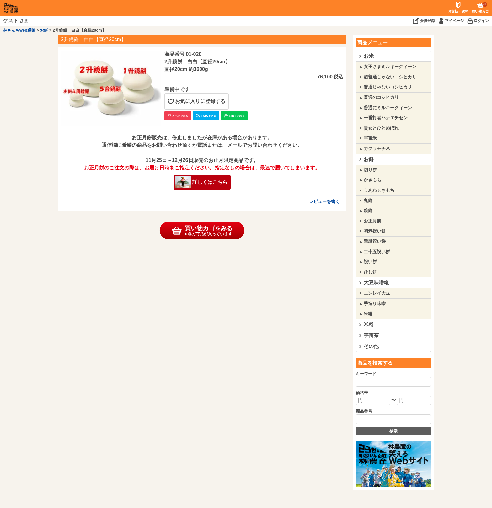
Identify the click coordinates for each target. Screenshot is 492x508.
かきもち (372, 179)
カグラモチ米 (377, 148)
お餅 (44, 30)
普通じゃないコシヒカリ (388, 86)
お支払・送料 (458, 11)
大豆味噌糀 (376, 282)
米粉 (369, 324)
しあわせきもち (379, 190)
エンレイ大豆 (377, 293)
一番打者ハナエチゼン (386, 117)
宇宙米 (370, 138)
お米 (369, 56)
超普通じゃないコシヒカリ (390, 76)
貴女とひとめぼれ (381, 128)
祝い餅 (370, 261)
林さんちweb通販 (19, 30)
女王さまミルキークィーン (390, 66)
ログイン (481, 21)
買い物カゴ (480, 7)
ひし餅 (370, 272)
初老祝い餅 (375, 230)
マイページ (454, 21)
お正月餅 (372, 220)
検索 (393, 431)
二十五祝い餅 (377, 251)
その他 (371, 346)
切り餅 (370, 169)
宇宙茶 (371, 335)
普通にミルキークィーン (388, 107)
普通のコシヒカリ (381, 97)
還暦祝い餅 (375, 241)
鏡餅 (368, 210)
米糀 (368, 313)
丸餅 (368, 200)
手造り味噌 (375, 303)
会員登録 (427, 21)
